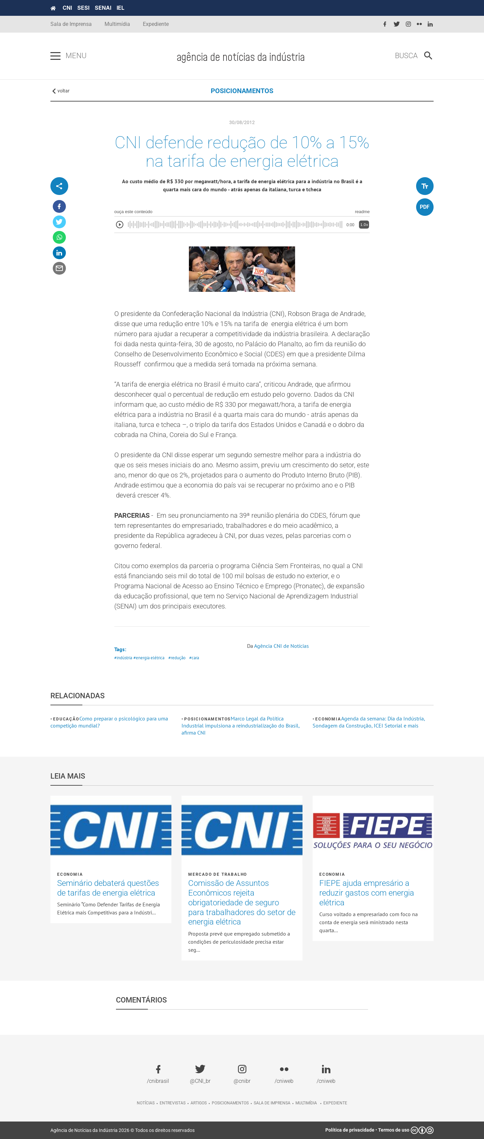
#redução (177, 658)
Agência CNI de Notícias (281, 645)
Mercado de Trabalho (217, 874)
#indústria (123, 658)
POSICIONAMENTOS (242, 91)
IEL (120, 7)
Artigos (199, 1103)
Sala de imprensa (272, 1103)
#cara (194, 658)
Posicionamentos (207, 719)
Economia (328, 719)
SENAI (103, 7)
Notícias (146, 1103)
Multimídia (117, 24)
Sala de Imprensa (71, 24)
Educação (66, 719)
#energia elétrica (148, 658)
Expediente (156, 24)
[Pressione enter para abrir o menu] (55, 56)
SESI (83, 7)
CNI (67, 7)
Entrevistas (173, 1103)
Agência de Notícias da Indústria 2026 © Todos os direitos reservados (122, 1130)
